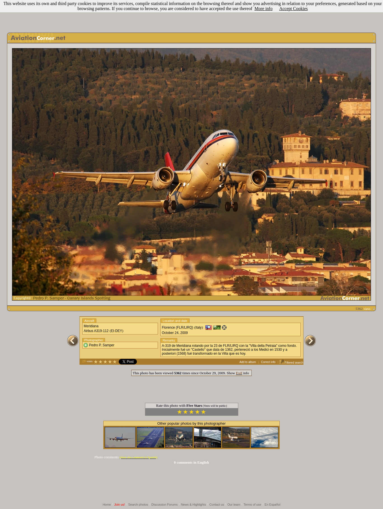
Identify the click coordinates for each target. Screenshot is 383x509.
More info (263, 8)
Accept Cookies (293, 8)
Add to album (247, 362)
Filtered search (291, 362)
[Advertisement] (191, 14)
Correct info (268, 362)
